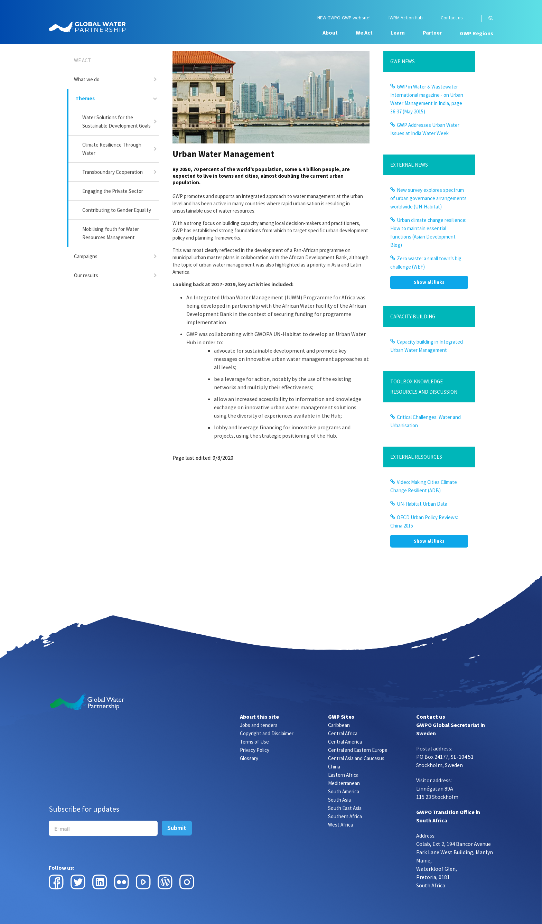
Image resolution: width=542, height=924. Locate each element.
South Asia (339, 799)
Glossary (249, 758)
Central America (345, 741)
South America (343, 791)
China (334, 766)
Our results (86, 275)
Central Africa (342, 733)
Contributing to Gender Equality (116, 210)
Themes (85, 98)
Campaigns (85, 256)
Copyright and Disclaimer (266, 733)
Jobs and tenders (259, 725)
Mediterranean (344, 783)
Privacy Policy (254, 750)
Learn (398, 32)
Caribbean (339, 725)
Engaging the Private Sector (112, 191)
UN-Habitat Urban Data (422, 504)
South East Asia (345, 808)
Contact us (452, 18)
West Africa (340, 824)
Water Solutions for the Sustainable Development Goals (116, 121)
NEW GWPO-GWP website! (344, 18)
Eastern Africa (343, 775)
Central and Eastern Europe (357, 750)
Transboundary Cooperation (112, 172)
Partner (432, 32)
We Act (364, 32)
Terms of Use (254, 741)
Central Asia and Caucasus (356, 758)
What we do (87, 79)
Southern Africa (345, 816)
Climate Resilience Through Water (111, 148)
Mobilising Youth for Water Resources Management (110, 233)
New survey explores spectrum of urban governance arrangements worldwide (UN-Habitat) (428, 198)
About (330, 32)
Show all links (429, 282)
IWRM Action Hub (406, 18)
